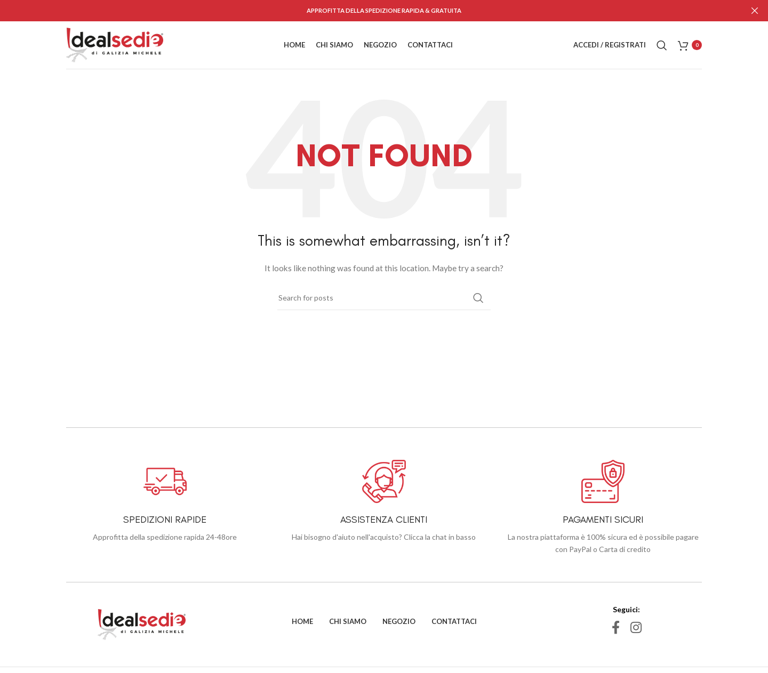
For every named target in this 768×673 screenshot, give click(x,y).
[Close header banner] (754, 10)
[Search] (662, 44)
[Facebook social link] (615, 627)
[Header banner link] (368, 10)
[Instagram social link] (636, 627)
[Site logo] (114, 43)
